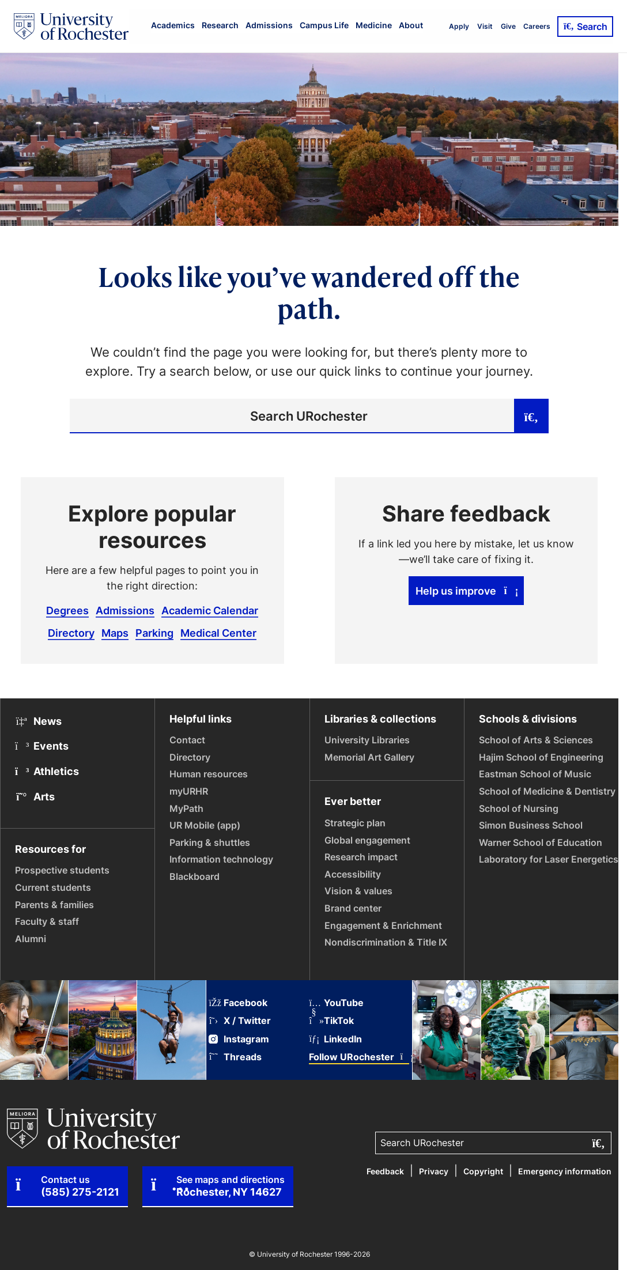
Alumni (30, 938)
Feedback (385, 1171)
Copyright (483, 1171)
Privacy (433, 1171)
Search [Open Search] (585, 26)
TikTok (331, 1020)
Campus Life (324, 25)
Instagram (239, 1039)
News (38, 720)
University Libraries (367, 740)
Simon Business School (531, 825)
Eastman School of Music (535, 774)
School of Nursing (518, 808)
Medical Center (218, 632)
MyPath (186, 808)
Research (220, 25)
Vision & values (358, 891)
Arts (35, 796)
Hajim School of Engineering (541, 757)
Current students (53, 887)
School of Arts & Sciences (536, 740)
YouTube (336, 1002)
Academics (173, 25)
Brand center (353, 908)
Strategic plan (355, 823)
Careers (536, 26)
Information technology (221, 859)
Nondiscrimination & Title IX (385, 942)
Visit (485, 26)
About (411, 25)
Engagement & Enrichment (383, 925)
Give (508, 26)
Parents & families (54, 904)
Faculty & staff (47, 921)
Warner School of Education (540, 842)
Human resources (208, 774)
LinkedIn (335, 1039)
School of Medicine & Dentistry (547, 791)
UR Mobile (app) (204, 825)
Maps (115, 632)
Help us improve (467, 590)
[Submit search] (531, 416)
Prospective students (62, 870)
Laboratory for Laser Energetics (548, 859)
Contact (187, 740)
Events (42, 745)
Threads (235, 1057)
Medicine (374, 25)
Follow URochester (359, 1057)
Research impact (361, 857)
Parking (154, 632)
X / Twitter (240, 1020)
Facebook (238, 1002)
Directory (71, 632)
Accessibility (352, 874)
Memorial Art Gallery (369, 757)
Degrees (67, 610)
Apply (459, 26)
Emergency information (564, 1171)
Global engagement (367, 840)
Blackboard (194, 876)
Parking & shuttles (209, 842)
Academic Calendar (209, 610)
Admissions (269, 25)
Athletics (47, 770)
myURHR (188, 791)
